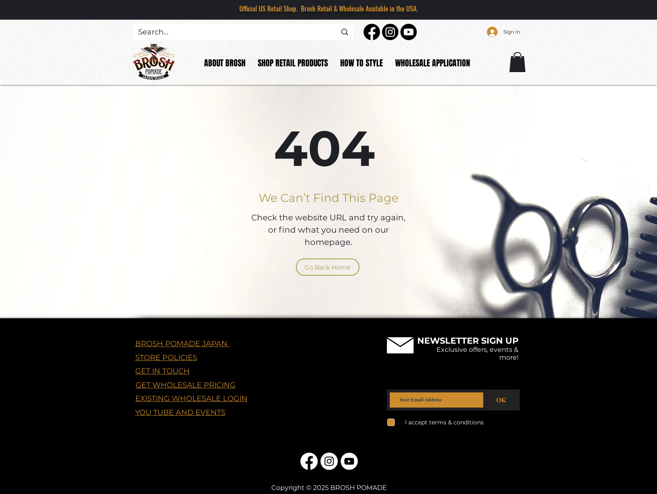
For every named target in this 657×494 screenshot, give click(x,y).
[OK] (501, 400)
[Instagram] (390, 32)
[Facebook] (372, 32)
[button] (517, 62)
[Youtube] (408, 32)
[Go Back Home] (327, 267)
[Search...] (231, 32)
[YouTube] (349, 461)
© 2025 (317, 488)
